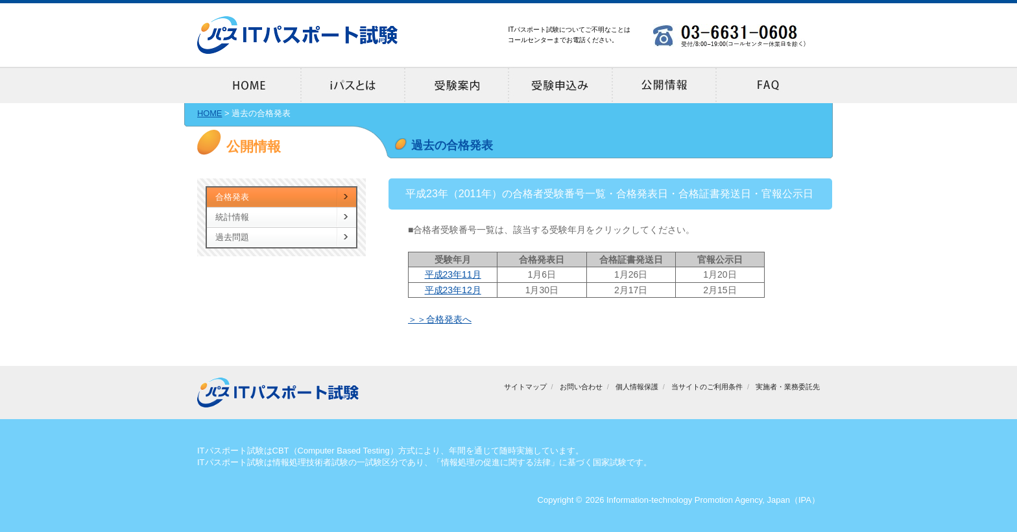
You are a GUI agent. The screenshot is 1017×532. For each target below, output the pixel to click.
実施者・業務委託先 (788, 387)
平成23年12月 (453, 290)
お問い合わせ (581, 387)
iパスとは (353, 85)
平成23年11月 (453, 274)
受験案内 (456, 85)
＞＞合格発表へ (440, 319)
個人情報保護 (637, 387)
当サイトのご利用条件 (707, 387)
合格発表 (232, 197)
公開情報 (664, 85)
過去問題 (232, 237)
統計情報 (232, 217)
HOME (209, 113)
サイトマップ (525, 387)
